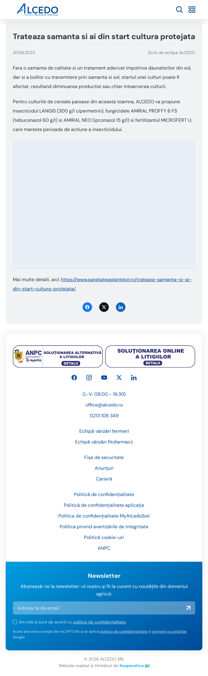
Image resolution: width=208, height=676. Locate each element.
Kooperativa (134, 665)
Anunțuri (104, 468)
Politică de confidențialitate (104, 494)
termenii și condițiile (169, 631)
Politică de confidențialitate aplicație (104, 505)
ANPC (104, 548)
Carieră (104, 479)
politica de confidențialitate (99, 622)
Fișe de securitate (104, 457)
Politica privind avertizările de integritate (104, 526)
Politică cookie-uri (104, 537)
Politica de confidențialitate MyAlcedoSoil (104, 516)
